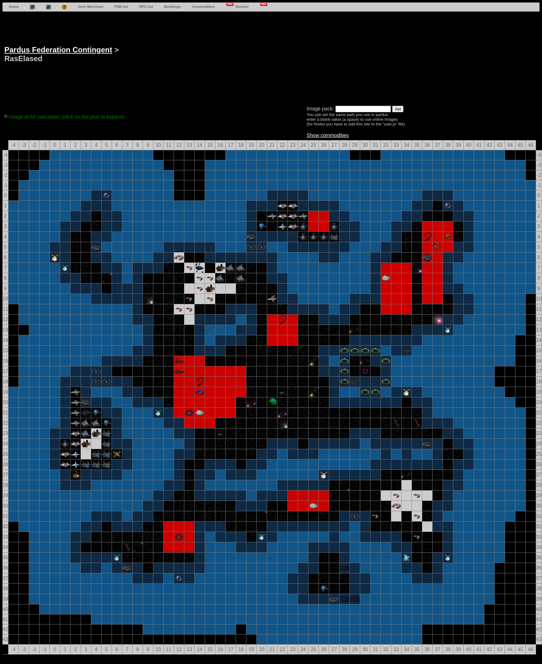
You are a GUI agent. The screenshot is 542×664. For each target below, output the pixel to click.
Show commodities (328, 135)
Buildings (172, 6)
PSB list (121, 6)
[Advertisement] (184, 57)
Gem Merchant (90, 6)
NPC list (146, 6)
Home (14, 6)
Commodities (203, 6)
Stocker (242, 6)
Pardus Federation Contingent (58, 49)
